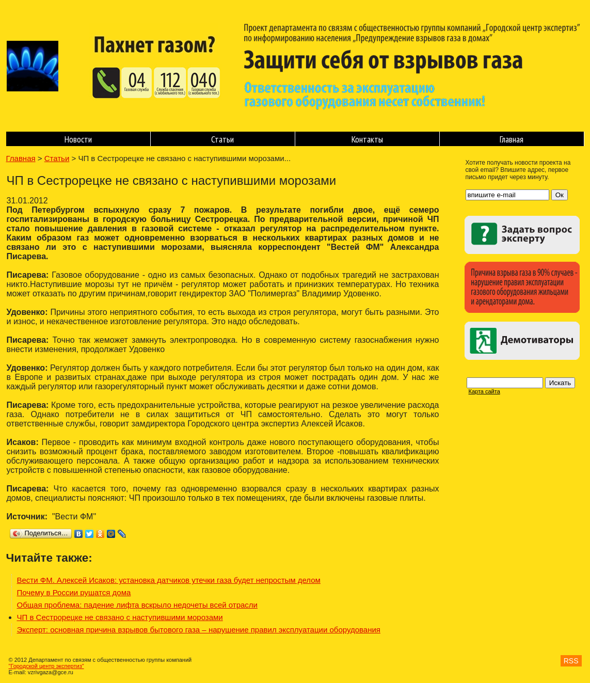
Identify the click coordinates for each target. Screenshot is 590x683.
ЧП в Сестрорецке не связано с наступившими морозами (120, 617)
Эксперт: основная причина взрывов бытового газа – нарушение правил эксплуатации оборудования (198, 629)
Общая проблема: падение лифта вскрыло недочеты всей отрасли (137, 604)
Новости (78, 139)
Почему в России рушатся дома (74, 592)
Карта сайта (484, 391)
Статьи (222, 139)
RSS (571, 661)
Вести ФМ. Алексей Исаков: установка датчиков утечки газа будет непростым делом (169, 580)
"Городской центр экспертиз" (46, 666)
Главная (511, 139)
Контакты (367, 139)
